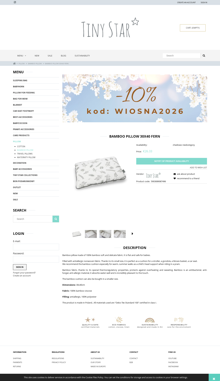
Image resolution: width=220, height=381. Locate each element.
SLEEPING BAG (20, 80)
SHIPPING (17, 358)
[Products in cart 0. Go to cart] (193, 28)
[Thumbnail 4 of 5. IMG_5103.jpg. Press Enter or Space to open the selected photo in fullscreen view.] (120, 234)
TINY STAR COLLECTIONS (25, 175)
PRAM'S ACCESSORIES (23, 129)
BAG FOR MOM (20, 98)
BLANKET (17, 104)
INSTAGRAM (173, 366)
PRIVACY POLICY (59, 362)
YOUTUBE (172, 358)
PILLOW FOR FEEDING (24, 92)
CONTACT (133, 358)
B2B (131, 362)
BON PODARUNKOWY (23, 181)
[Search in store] (182, 55)
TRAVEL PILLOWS (25, 153)
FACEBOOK (173, 362)
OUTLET (17, 187)
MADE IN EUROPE (98, 366)
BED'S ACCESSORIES (22, 117)
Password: (18, 253)
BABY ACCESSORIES (22, 169)
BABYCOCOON (20, 123)
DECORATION (19, 163)
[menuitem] (21, 55)
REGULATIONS (58, 358)
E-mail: (17, 241)
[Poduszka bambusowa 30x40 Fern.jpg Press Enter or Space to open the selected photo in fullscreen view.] (97, 172)
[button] (132, 233)
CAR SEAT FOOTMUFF (23, 111)
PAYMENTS (17, 362)
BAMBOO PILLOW (25, 150)
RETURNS (17, 366)
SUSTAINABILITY (97, 358)
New (15, 193)
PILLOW (17, 141)
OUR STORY (96, 362)
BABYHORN (18, 86)
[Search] (204, 55)
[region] (134, 98)
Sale (15, 199)
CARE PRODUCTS (21, 135)
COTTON (21, 146)
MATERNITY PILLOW (26, 157)
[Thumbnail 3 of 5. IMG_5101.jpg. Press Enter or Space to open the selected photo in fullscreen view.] (105, 234)
